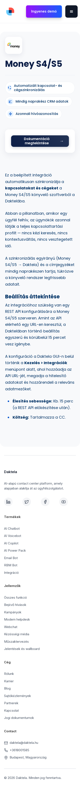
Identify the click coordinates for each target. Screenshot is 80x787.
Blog (7, 688)
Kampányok (12, 612)
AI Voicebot (12, 536)
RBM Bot (10, 565)
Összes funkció (15, 597)
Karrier (9, 681)
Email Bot (11, 558)
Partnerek (11, 703)
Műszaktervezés (16, 642)
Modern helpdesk (17, 619)
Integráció (11, 573)
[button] (71, 11)
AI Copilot (11, 543)
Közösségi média (16, 634)
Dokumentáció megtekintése (37, 141)
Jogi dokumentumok (19, 718)
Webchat (10, 627)
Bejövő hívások (15, 605)
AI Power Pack (15, 550)
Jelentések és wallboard (22, 649)
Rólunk (9, 674)
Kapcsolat (11, 710)
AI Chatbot (12, 529)
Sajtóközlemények (17, 696)
